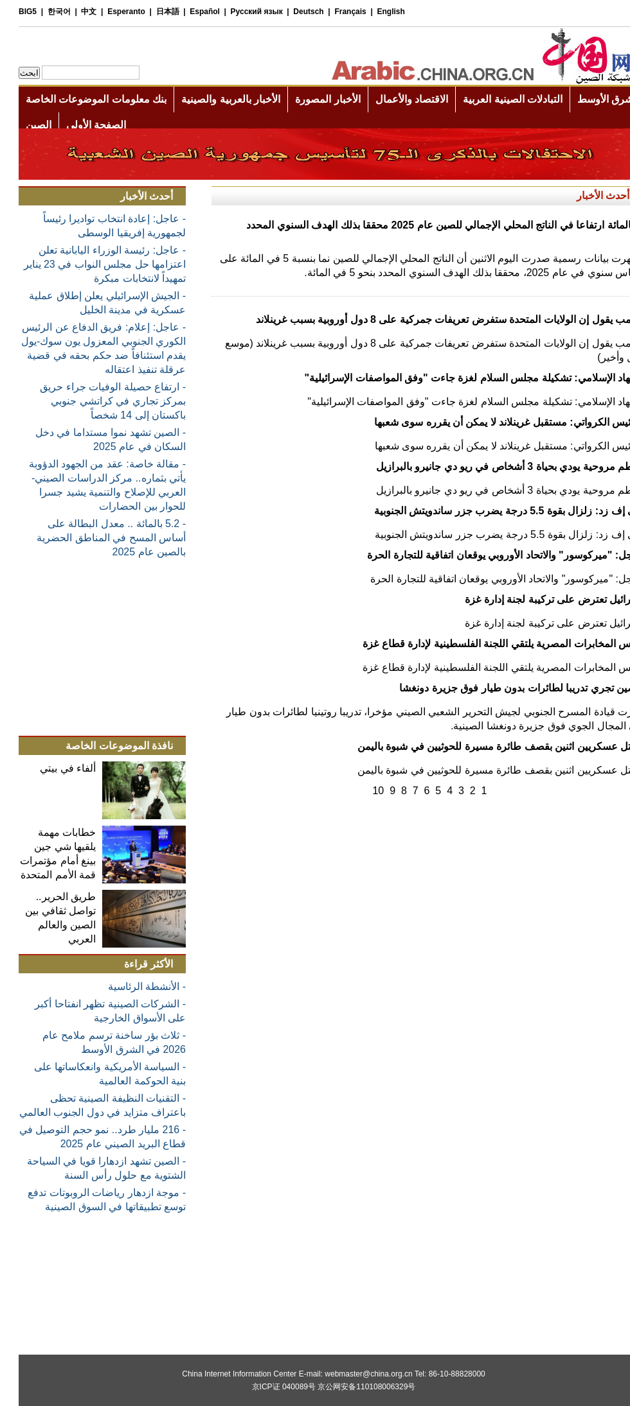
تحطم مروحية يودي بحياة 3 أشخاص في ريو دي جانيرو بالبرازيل (490, 466)
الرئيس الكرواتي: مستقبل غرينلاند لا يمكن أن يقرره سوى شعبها (490, 422)
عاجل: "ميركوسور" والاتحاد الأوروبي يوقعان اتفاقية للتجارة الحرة (486, 555)
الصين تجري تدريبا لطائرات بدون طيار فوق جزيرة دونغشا (502, 687)
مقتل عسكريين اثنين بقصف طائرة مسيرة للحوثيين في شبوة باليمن (481, 746)
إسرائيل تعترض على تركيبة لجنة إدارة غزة (535, 599)
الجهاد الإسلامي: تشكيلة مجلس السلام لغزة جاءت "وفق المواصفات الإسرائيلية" (454, 377)
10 (359, 790)
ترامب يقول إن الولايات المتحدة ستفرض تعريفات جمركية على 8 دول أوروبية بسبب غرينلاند (430, 319)
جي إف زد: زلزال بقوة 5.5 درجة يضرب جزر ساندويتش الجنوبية (490, 510)
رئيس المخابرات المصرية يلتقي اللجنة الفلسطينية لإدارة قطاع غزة (484, 643)
